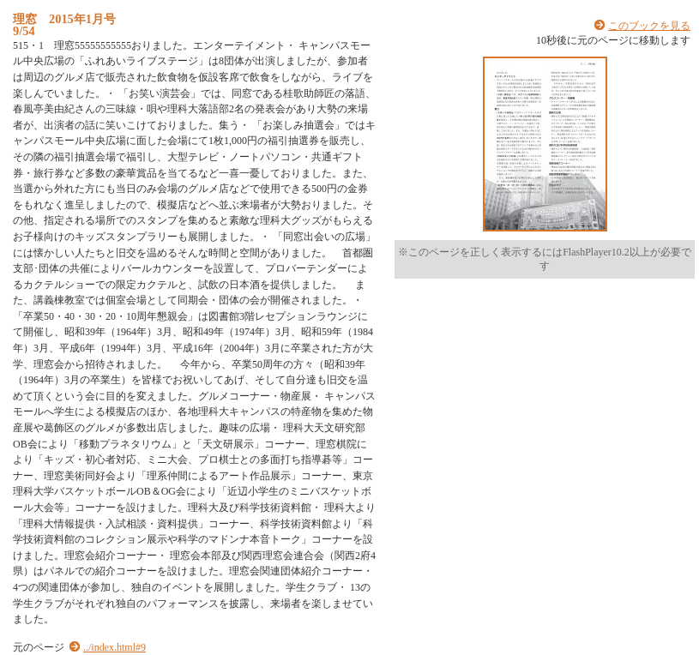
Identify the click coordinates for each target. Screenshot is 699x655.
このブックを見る (649, 26)
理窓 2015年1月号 (64, 19)
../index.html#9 (114, 647)
